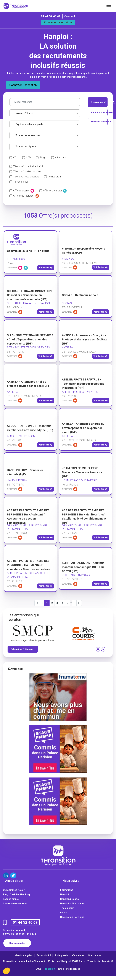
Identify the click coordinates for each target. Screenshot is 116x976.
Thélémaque (67, 908)
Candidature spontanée (99, 112)
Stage (43, 157)
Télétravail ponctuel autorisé (28, 166)
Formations (66, 890)
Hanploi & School (69, 899)
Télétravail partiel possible (27, 171)
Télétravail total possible (26, 176)
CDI (15, 157)
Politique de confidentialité (69, 955)
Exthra (63, 912)
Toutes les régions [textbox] (26, 146)
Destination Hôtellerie (72, 917)
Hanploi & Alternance (72, 903)
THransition (48, 968)
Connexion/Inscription (58, 22)
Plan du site (94, 955)
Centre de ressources (15, 903)
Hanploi (64, 894)
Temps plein (54, 176)
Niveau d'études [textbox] (24, 113)
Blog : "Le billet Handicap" (17, 894)
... (71, 601)
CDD (28, 157)
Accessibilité (44, 955)
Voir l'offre (46, 267)
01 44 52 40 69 (51, 16)
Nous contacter (17, 943)
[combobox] (44, 113)
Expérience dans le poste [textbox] (29, 124)
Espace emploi (11, 899)
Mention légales (24, 955)
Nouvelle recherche (99, 121)
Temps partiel (20, 181)
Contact (69, 16)
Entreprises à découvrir (22, 649)
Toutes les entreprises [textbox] (28, 135)
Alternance (60, 157)
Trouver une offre (99, 102)
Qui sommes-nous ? (14, 890)
